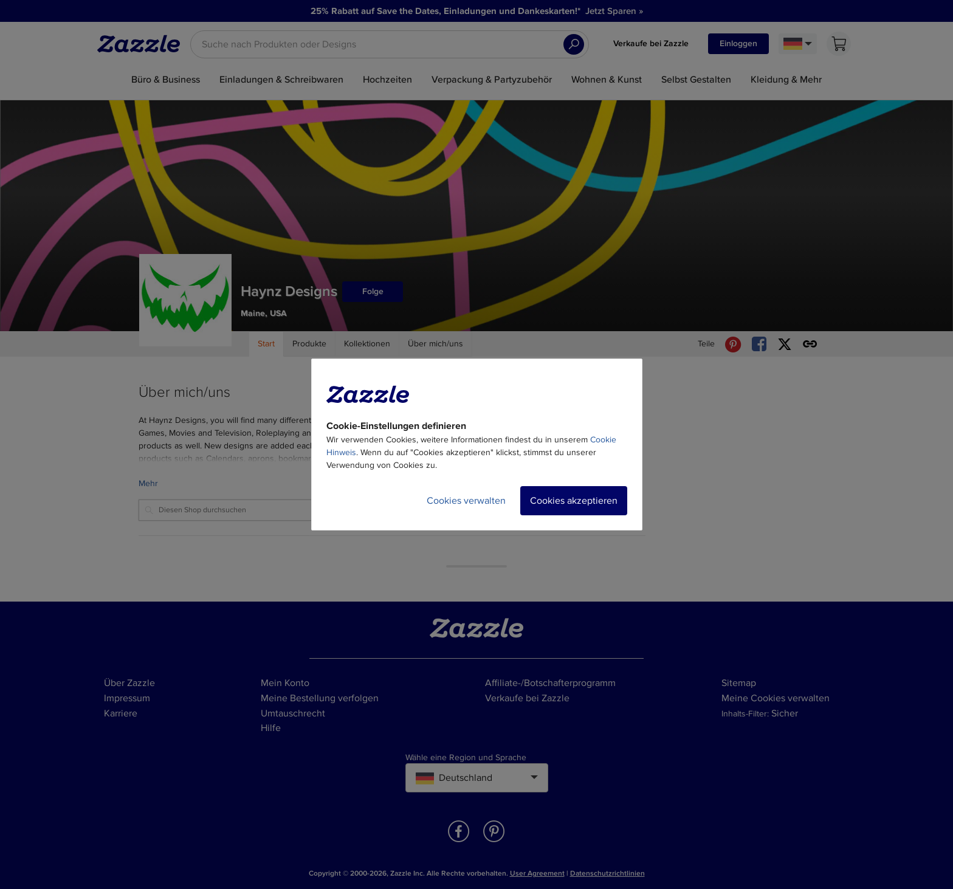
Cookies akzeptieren (574, 501)
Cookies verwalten (466, 501)
